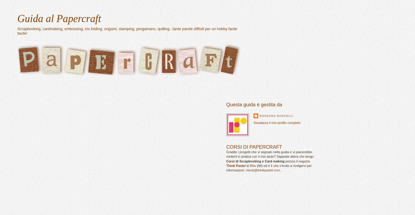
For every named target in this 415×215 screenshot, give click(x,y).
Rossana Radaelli (276, 115)
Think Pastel (235, 166)
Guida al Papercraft (59, 18)
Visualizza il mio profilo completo (277, 123)
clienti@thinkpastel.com (263, 170)
